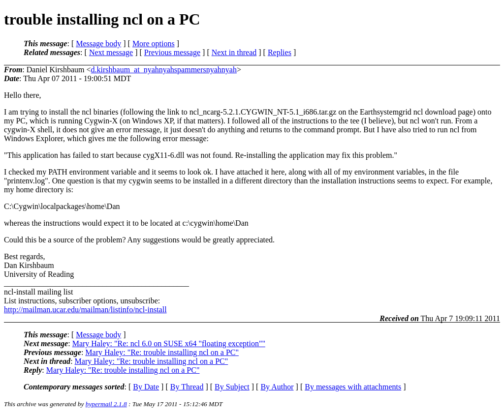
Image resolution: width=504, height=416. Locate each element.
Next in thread (234, 52)
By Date (146, 387)
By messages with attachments (353, 387)
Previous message (172, 52)
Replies (279, 52)
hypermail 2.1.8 (106, 404)
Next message (111, 52)
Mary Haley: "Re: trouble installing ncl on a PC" (162, 352)
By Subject (232, 387)
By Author (276, 387)
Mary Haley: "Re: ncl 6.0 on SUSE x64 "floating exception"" (168, 343)
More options (153, 43)
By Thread (187, 387)
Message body (98, 43)
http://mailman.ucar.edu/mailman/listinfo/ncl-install (85, 309)
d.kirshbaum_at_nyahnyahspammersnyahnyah (164, 69)
